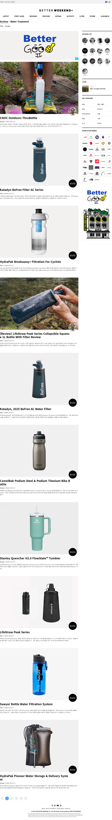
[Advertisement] (97, 253)
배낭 (83, 104)
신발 (98, 114)
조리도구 (100, 109)
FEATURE (46, 16)
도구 (83, 123)
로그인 (6, 2)
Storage (7, 26)
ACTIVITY (70, 16)
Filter (2, 26)
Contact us (67, 808)
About (43, 808)
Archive (4, 21)
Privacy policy (60, 808)
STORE (92, 16)
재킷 (83, 119)
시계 (98, 119)
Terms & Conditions (51, 808)
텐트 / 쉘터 (100, 104)
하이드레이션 (86, 114)
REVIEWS (33, 16)
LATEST (6, 16)
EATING (58, 16)
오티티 (99, 123)
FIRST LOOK (19, 16)
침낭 (83, 109)
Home (1, 2)
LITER (82, 16)
